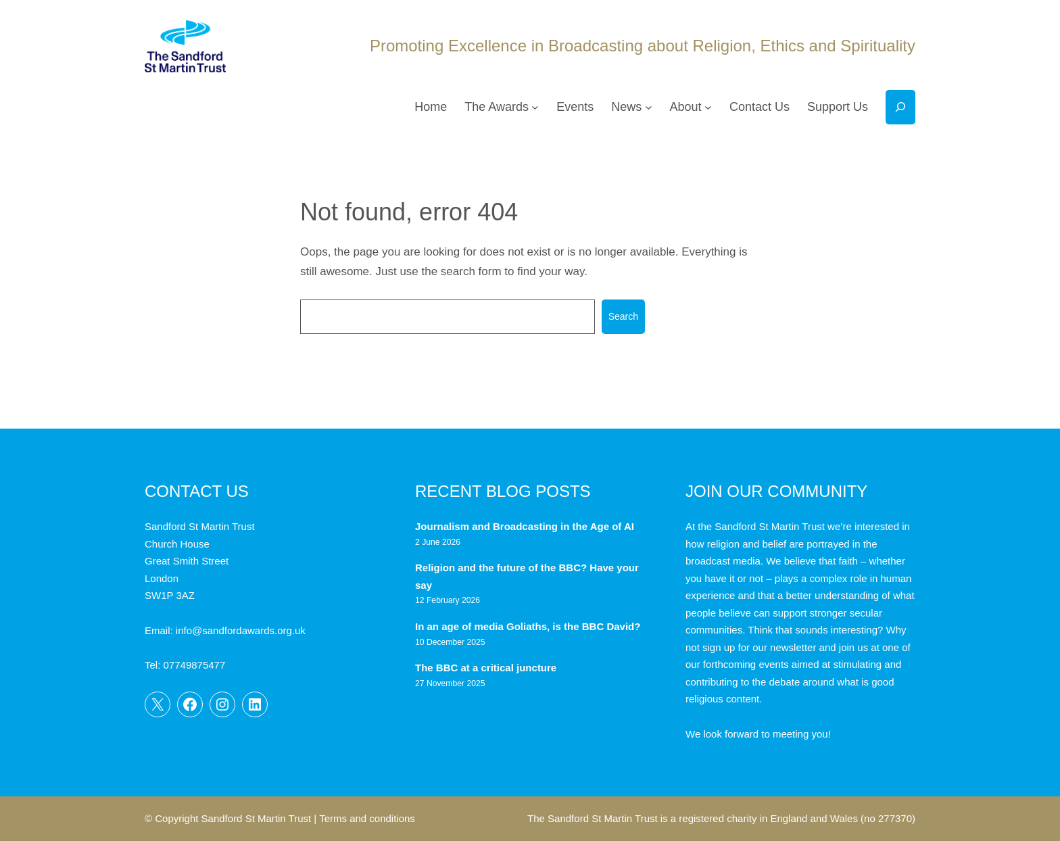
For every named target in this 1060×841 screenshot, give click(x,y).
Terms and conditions (367, 818)
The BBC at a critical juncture (485, 667)
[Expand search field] (900, 107)
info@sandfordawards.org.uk (241, 630)
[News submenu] (648, 107)
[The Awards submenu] (535, 107)
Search (623, 316)
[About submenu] (708, 107)
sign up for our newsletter (759, 647)
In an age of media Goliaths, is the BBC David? (529, 626)
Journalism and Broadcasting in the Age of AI (526, 526)
